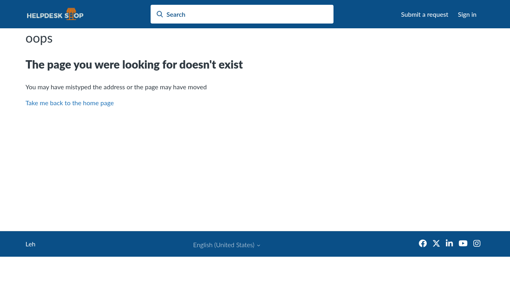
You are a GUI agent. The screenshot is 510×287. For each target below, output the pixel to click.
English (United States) (227, 244)
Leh (30, 244)
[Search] (242, 14)
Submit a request (425, 14)
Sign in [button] (467, 14)
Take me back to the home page (70, 102)
